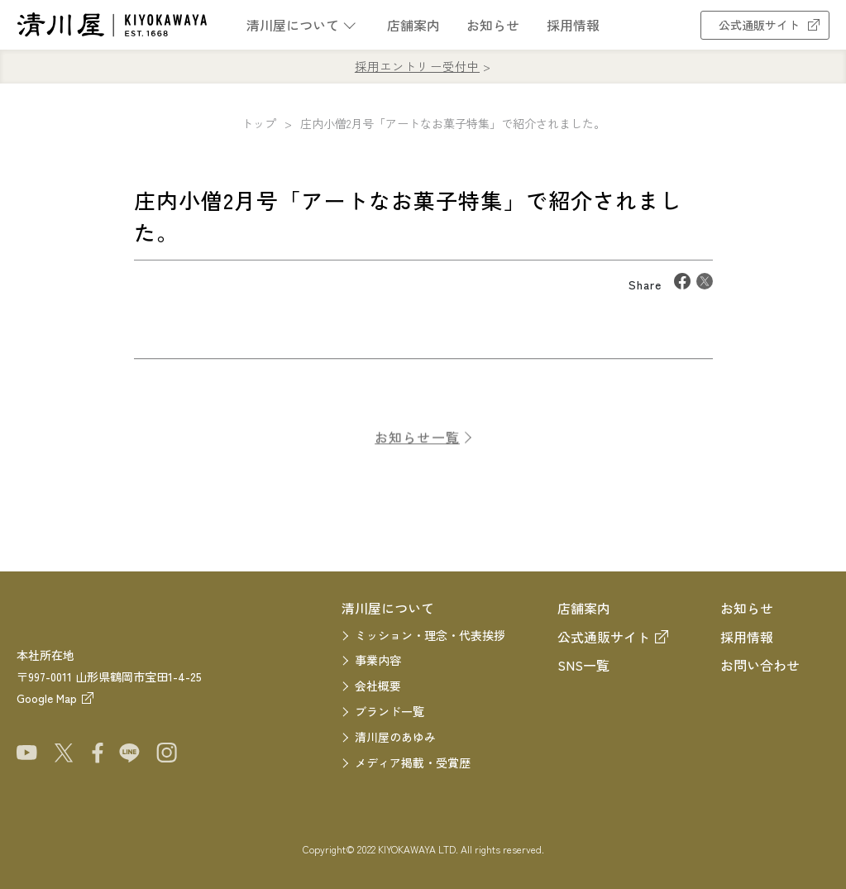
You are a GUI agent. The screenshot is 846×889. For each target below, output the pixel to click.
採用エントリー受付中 (417, 66)
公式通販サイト (765, 25)
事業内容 (378, 660)
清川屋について (292, 24)
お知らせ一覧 (417, 446)
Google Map (47, 699)
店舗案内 (413, 25)
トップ (258, 123)
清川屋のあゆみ (395, 737)
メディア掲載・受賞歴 (413, 762)
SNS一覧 (583, 665)
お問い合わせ (760, 665)
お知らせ (492, 25)
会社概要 (378, 685)
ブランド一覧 (389, 711)
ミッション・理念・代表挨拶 (430, 635)
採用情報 (573, 25)
